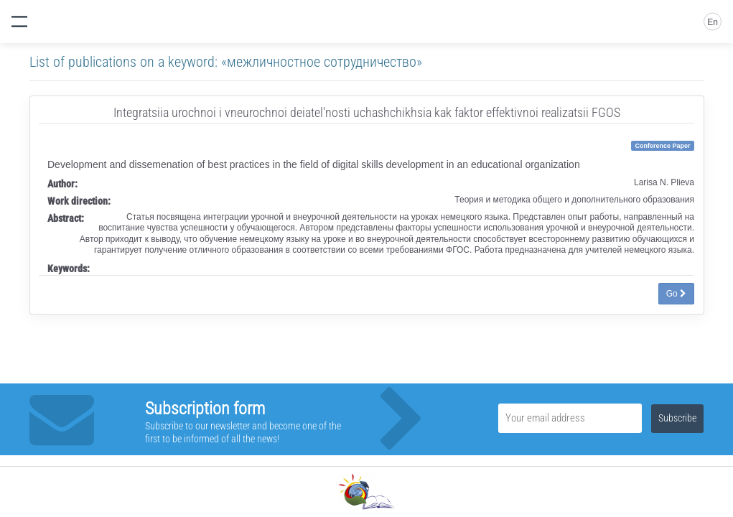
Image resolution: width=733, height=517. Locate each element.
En (712, 22)
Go (676, 294)
